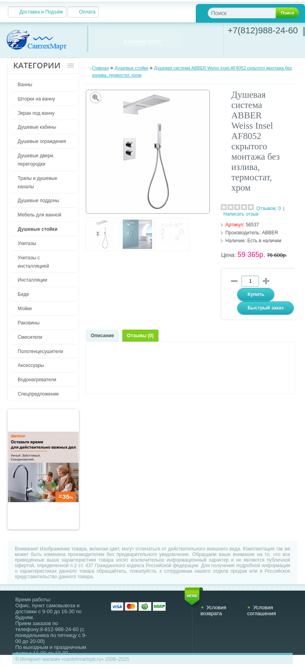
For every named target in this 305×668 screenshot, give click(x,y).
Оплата (87, 12)
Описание (102, 335)
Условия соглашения (261, 610)
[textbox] (248, 13)
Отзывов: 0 (269, 208)
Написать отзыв (241, 214)
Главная (100, 68)
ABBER (270, 233)
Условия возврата (213, 610)
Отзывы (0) (140, 335)
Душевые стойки (132, 68)
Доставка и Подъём (41, 12)
